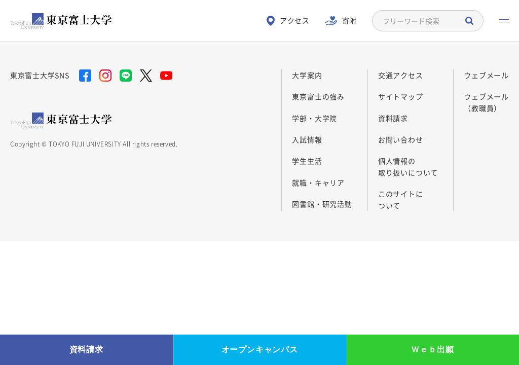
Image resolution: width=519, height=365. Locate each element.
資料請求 (393, 118)
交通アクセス (400, 75)
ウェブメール (486, 75)
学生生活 (307, 161)
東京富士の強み (318, 96)
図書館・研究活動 (322, 204)
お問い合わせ (400, 139)
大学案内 (307, 75)
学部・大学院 (314, 118)
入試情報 (307, 139)
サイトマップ (400, 96)
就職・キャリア (318, 182)
